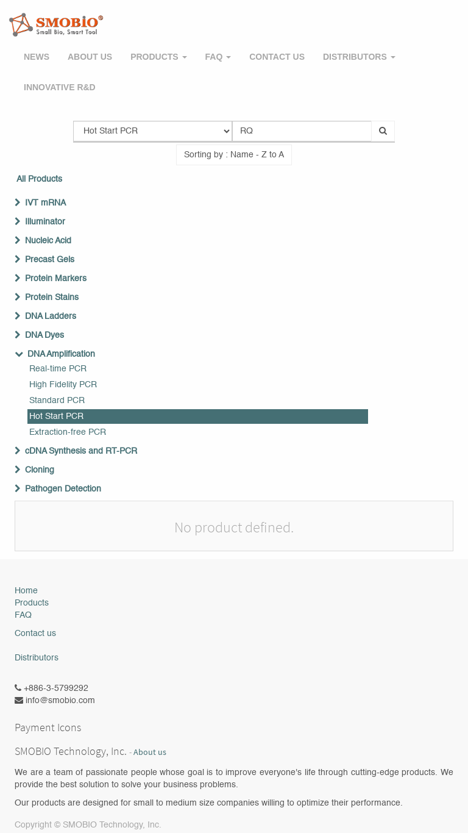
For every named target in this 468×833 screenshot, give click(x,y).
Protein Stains (52, 297)
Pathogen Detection (63, 489)
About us (149, 752)
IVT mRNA (45, 203)
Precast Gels (49, 260)
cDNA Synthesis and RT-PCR (81, 451)
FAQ (23, 615)
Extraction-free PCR (67, 432)
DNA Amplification (61, 354)
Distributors (36, 658)
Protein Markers (56, 278)
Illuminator (45, 222)
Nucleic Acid (48, 241)
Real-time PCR (58, 369)
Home (26, 591)
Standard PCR (57, 400)
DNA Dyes (44, 335)
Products (32, 603)
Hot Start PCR (56, 416)
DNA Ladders (50, 316)
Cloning (39, 470)
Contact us (35, 633)
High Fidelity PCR (63, 385)
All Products (39, 179)
